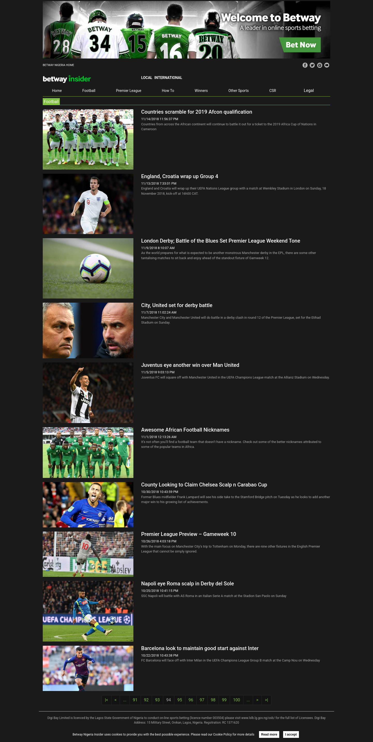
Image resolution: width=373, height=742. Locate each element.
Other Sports (238, 91)
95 (179, 699)
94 (168, 699)
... (124, 699)
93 (157, 699)
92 (146, 699)
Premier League (128, 91)
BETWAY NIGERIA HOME (58, 65)
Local (146, 78)
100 (236, 699)
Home (57, 91)
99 (224, 699)
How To (168, 91)
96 (191, 699)
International (168, 78)
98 (213, 699)
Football (88, 91)
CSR (272, 91)
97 (202, 699)
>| (266, 699)
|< (106, 699)
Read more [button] (269, 734)
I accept (291, 734)
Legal (309, 90)
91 (135, 699)
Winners (201, 91)
